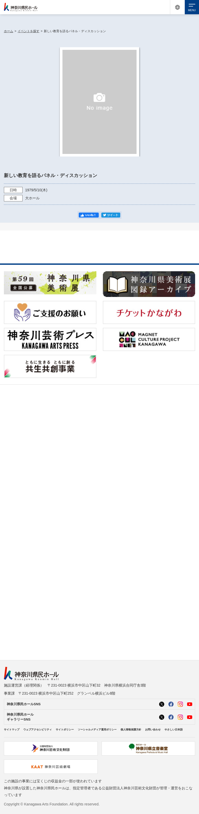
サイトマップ (11, 729)
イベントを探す (28, 31)
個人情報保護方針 (130, 729)
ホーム (8, 31)
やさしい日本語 (174, 729)
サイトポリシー (65, 729)
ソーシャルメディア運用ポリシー (97, 729)
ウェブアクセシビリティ (37, 729)
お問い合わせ (153, 729)
